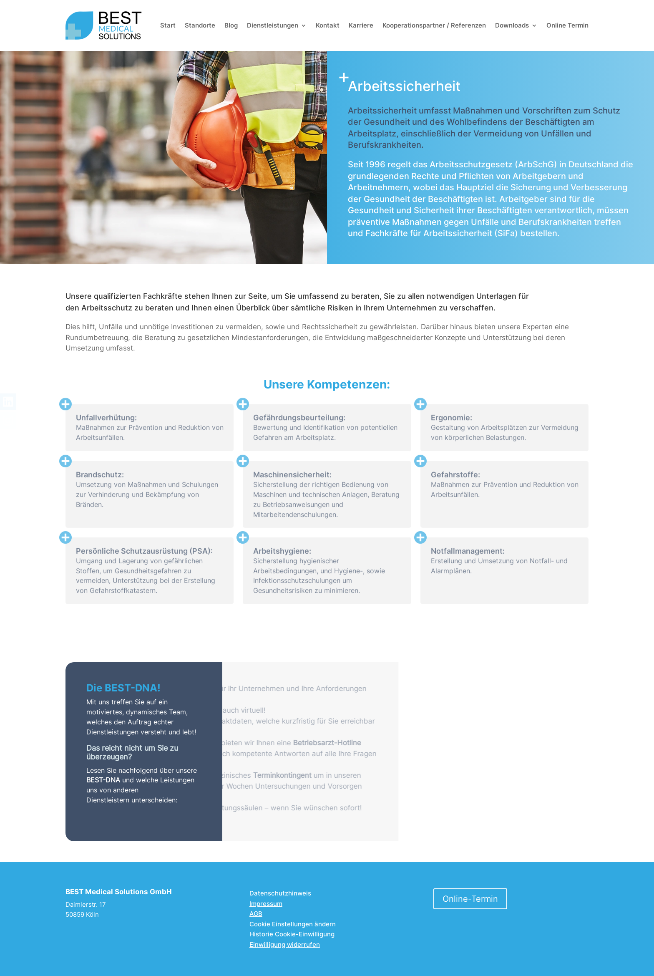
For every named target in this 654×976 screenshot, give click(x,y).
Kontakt (328, 25)
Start (168, 25)
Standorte (200, 25)
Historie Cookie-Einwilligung (292, 934)
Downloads (512, 25)
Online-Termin (470, 899)
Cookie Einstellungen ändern (292, 924)
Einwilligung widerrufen (284, 944)
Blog (231, 25)
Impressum (265, 904)
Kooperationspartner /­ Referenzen (434, 25)
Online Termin (567, 25)
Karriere (361, 25)
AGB (255, 914)
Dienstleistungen (272, 25)
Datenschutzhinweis (280, 893)
